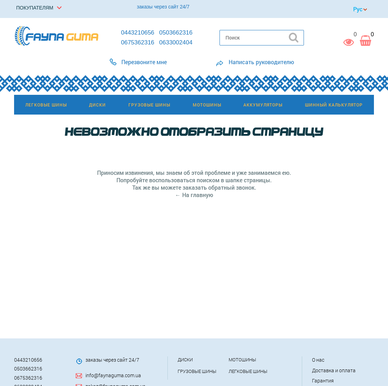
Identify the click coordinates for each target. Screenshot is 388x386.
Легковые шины (248, 371)
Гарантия (323, 380)
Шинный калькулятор (334, 105)
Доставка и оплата (334, 370)
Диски (185, 359)
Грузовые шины (197, 371)
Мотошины (242, 359)
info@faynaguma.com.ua (113, 375)
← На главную (194, 194)
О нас (318, 359)
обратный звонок (231, 187)
